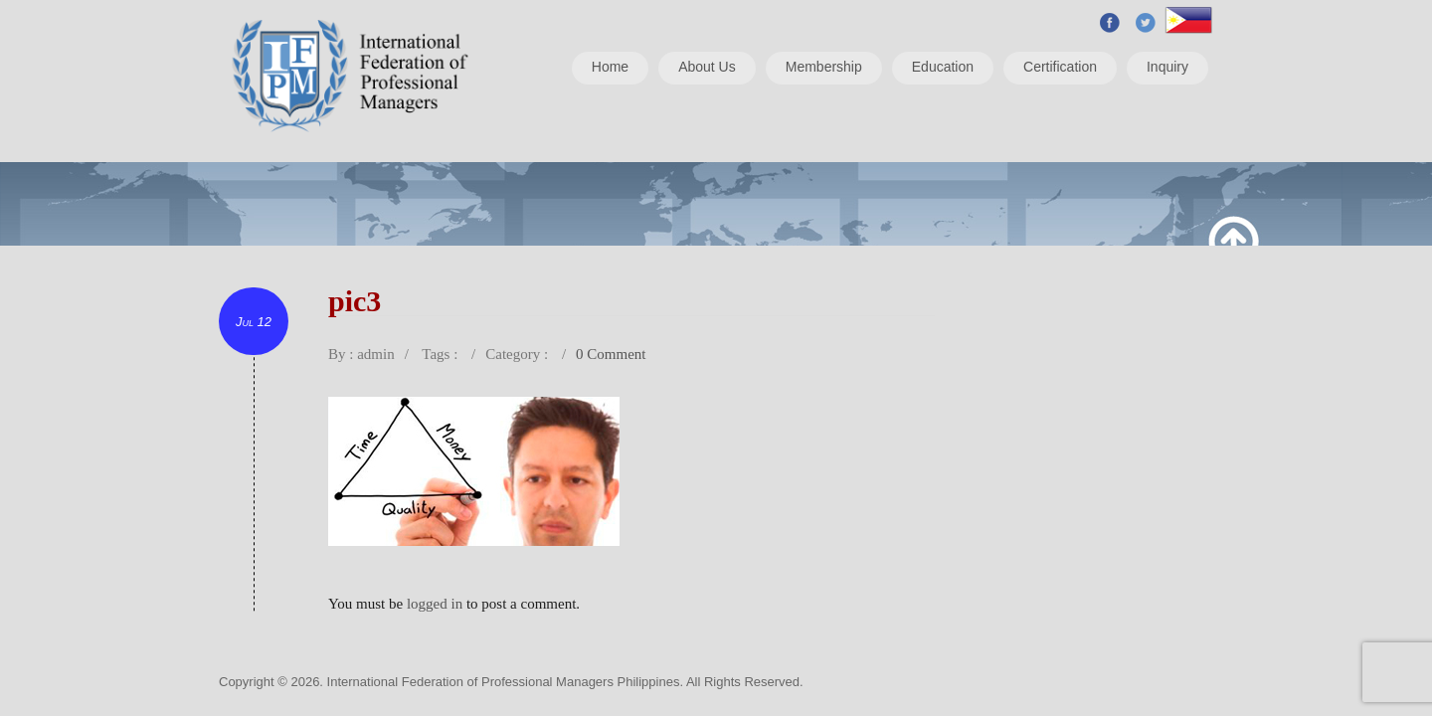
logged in (434, 604)
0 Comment (610, 354)
